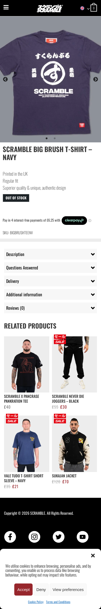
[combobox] (82, 8)
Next (95, 79)
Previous (5, 79)
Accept (23, 589)
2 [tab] (54, 138)
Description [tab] (15, 254)
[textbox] (82, 8)
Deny (41, 589)
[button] (93, 555)
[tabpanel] (50, 79)
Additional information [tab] (24, 294)
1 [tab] (46, 138)
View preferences (68, 589)
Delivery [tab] (12, 281)
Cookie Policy (35, 602)
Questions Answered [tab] (22, 267)
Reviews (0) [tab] (15, 308)
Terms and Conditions (58, 602)
